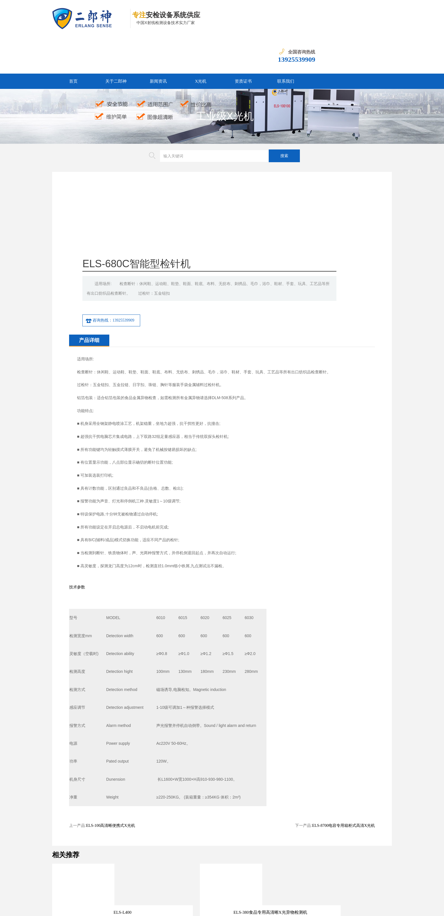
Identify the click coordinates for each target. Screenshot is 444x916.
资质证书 (243, 44)
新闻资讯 (158, 44)
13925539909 (373, 22)
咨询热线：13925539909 (235, 220)
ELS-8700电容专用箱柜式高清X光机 (343, 725)
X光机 (201, 44)
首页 (73, 44)
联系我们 (285, 44)
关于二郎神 (116, 44)
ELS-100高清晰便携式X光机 (110, 725)
